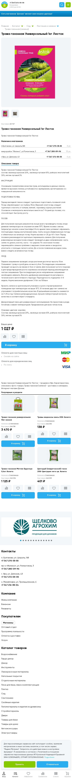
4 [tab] (28, 540)
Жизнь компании (9, 600)
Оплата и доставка (10, 636)
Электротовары (9, 733)
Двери (4, 715)
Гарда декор (7, 658)
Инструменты (7, 667)
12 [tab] (48, 540)
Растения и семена (48, 26)
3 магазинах (45, 421)
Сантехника (7, 698)
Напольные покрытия (11, 676)
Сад (30, 26)
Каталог (17, 26)
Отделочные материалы (13, 680)
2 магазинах (10, 424)
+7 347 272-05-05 (54, 157)
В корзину (36, 344)
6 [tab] (33, 540)
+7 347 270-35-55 (54, 146)
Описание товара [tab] (10, 163)
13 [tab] (51, 540)
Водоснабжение (9, 654)
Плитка (4, 689)
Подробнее (49, 757)
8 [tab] (38, 540)
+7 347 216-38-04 (10, 585)
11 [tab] (46, 540)
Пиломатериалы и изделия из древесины (21, 706)
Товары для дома (9, 724)
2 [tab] (23, 540)
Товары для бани (9, 720)
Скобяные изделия (10, 702)
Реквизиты (6, 608)
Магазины (8, 622)
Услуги (4, 640)
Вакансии (6, 604)
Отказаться (52, 764)
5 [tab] (31, 540)
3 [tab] (25, 540)
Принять (19, 764)
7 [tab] (36, 540)
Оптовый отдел (8, 627)
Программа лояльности (12, 631)
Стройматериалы (10, 711)
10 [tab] (43, 540)
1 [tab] (20, 540)
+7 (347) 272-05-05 (17, 3)
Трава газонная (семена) (17, 29)
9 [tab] (41, 540)
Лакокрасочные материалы (15, 672)
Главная (5, 26)
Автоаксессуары (9, 728)
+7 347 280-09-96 (53, 151)
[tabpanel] (36, 527)
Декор (4, 663)
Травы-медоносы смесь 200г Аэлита (54, 417)
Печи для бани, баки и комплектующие (20, 685)
